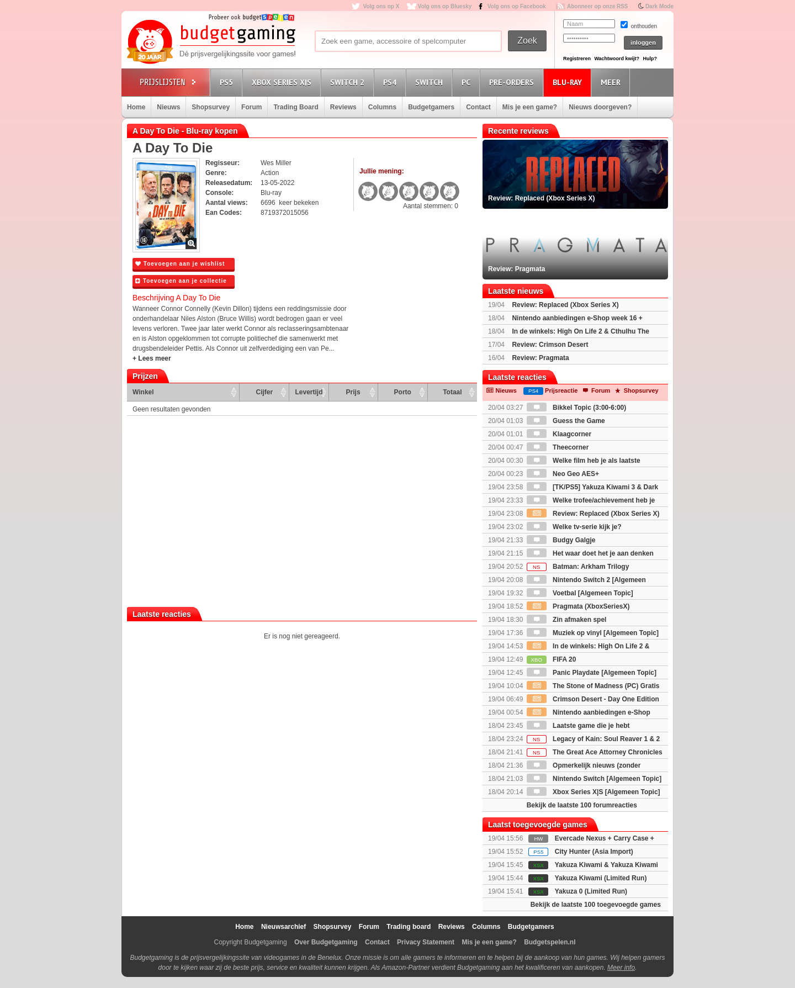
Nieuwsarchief (283, 927)
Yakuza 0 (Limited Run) (591, 891)
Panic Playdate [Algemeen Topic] (591, 673)
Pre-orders (513, 82)
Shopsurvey (211, 107)
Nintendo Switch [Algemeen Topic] (594, 779)
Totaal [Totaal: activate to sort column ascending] (452, 392)
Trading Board (295, 107)
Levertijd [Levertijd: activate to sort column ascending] (308, 392)
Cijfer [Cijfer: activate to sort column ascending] (264, 392)
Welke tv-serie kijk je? (574, 527)
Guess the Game (566, 421)
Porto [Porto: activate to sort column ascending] (402, 392)
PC (468, 82)
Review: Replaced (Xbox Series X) (565, 305)
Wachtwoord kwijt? (616, 58)
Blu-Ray (569, 82)
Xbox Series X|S (283, 82)
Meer (612, 82)
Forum (251, 107)
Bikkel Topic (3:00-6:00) (577, 407)
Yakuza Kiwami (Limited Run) (601, 878)
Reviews (343, 107)
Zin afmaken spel (567, 620)
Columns (382, 107)
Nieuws (168, 107)
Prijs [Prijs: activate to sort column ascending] (353, 392)
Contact (478, 107)
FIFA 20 (551, 659)
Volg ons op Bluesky (445, 6)
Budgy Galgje (561, 540)
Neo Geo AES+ (563, 474)
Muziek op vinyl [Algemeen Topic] (593, 633)
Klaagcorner (559, 434)
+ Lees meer (151, 358)
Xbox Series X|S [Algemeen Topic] (593, 792)
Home (136, 107)
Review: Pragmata (540, 358)
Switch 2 (349, 82)
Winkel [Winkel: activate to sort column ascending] (143, 392)
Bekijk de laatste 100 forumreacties (582, 805)
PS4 (391, 82)
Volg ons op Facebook (516, 6)
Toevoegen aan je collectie (181, 281)
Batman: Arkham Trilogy (578, 566)
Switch (430, 82)
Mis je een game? (529, 107)
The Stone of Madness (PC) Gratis (593, 686)
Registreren (577, 58)
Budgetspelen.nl (549, 942)
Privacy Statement (425, 942)
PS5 (228, 82)
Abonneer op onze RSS (597, 6)
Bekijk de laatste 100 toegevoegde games (596, 904)
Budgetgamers (431, 107)
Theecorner (558, 447)
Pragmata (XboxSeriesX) (578, 606)
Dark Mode (659, 6)
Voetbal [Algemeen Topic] (580, 593)
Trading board (408, 927)
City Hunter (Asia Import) (594, 851)
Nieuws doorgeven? (600, 107)
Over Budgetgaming (326, 942)
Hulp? (650, 58)
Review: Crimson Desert (550, 344)
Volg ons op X (381, 6)
